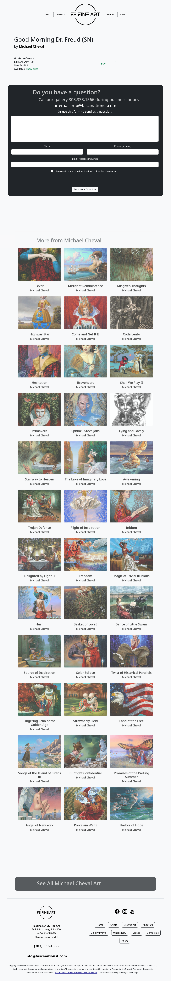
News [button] (123, 14)
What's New (119, 932)
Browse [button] (61, 14)
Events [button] (110, 14)
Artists (113, 924)
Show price (32, 69)
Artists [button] (48, 14)
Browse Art (130, 924)
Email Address (85, 158)
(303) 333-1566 (46, 945)
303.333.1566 (92, 99)
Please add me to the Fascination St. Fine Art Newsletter (86, 171)
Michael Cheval (31, 46)
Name (47, 146)
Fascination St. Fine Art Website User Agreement (76, 972)
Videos (136, 932)
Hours (124, 940)
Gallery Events (98, 932)
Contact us (153, 932)
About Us (148, 924)
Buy (103, 63)
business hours (134, 99)
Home (100, 924)
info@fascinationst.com (93, 105)
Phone (122, 146)
